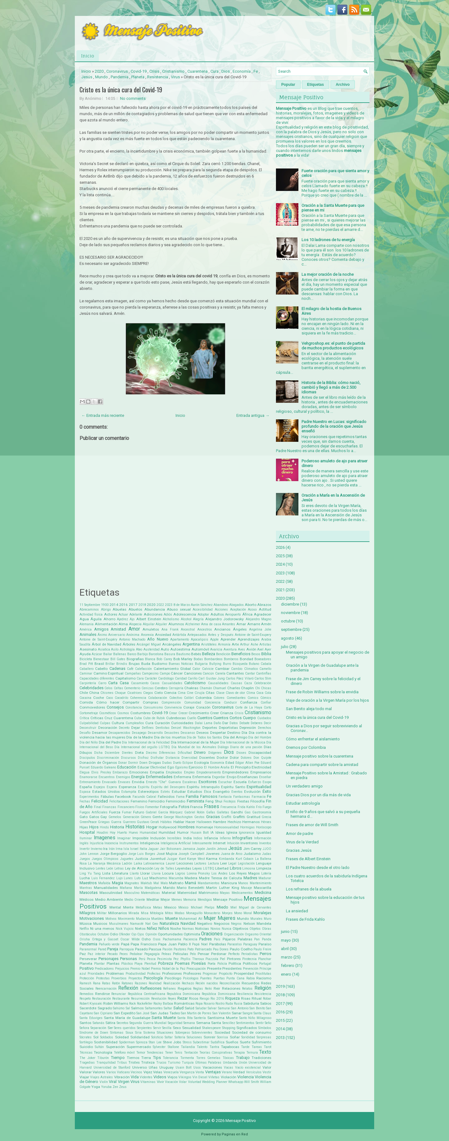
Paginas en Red (235, 1134)
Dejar (135, 727)
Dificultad (185, 753)
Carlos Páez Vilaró (239, 678)
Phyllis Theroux (192, 959)
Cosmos (123, 713)
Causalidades (218, 683)
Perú (142, 959)
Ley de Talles (164, 868)
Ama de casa (211, 624)
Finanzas (109, 807)
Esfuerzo (254, 782)
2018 (142, 605)
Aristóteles (209, 644)
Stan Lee (155, 1042)
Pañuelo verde (109, 944)
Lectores (200, 863)
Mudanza (143, 919)
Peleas (166, 954)
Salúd (189, 1008)
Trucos (161, 1063)
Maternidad (187, 892)
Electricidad (261, 767)
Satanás (98, 1023)
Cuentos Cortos (227, 717)
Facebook (123, 796)
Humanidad (148, 833)
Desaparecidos (119, 733)
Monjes (227, 913)
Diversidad (189, 758)
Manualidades (106, 887)
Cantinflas (263, 673)
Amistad (118, 629)
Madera (191, 878)
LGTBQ (208, 868)
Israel (134, 849)
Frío (259, 807)
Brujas (134, 663)
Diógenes (215, 753)
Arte (235, 644)
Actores (110, 614)
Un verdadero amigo (304, 786)
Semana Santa (208, 1023)
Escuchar (225, 782)
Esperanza (127, 787)
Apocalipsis (199, 639)
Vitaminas (148, 1082)
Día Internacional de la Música (242, 742)
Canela (220, 673)
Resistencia (157, 77)
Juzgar (172, 859)
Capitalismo (125, 678)
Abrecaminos (89, 609)
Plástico (127, 964)
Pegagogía (152, 954)
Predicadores (104, 969)
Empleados (174, 772)
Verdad (239, 1072)
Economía (242, 71)
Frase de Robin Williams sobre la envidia (322, 692)
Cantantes (235, 673)
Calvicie (208, 669)
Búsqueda (240, 664)
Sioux (129, 1033)
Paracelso (234, 944)
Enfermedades (159, 776)
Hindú (104, 827)
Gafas (210, 812)
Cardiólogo (166, 678)
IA (212, 833)
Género (146, 817)
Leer (223, 863)
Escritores (208, 781)
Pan (257, 939)
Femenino (139, 801)
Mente (128, 907)
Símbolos (264, 1028)
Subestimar (201, 1042)
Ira (105, 848)
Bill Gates (117, 659)
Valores (99, 1072)
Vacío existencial (248, 1067)
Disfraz (143, 758)
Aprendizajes (248, 639)
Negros (236, 924)
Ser (110, 1028)
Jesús (86, 77)
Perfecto (233, 954)
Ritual (257, 998)
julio (284, 646)
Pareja (112, 949)
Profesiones (172, 973)
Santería (200, 1018)
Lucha (85, 878)
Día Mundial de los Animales (193, 747)
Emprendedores (235, 772)
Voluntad (194, 1082)
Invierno (96, 849)
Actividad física (91, 614)
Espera (112, 787)
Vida (135, 1077)
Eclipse (187, 763)
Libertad (222, 868)
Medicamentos (242, 893)
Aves (241, 649)
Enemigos (123, 777)
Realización (171, 983)
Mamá (190, 882)
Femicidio (156, 801)
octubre (288, 621)
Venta (200, 1072)
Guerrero (129, 822)
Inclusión (158, 838)
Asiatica (104, 649)
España (86, 787)
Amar (241, 624)
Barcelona (156, 654)
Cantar (250, 673)
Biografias (135, 659)
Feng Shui (213, 801)
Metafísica (143, 907)
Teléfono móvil (124, 1053)
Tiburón (103, 1058)
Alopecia (135, 624)
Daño (217, 723)
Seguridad (175, 1023)
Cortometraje (89, 713)
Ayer (268, 649)
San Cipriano (103, 1013)
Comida (86, 702)
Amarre (253, 624)
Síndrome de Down (94, 1033)
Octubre (103, 934)
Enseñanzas (247, 777)
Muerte (171, 918)
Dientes (127, 753)
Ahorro (109, 619)
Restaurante (121, 999)
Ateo (139, 649)
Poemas (182, 963)
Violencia (245, 1077)
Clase (220, 693)
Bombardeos (213, 659)
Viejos (172, 1077)
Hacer (190, 822)
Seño (268, 1023)
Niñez (152, 928)
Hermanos (251, 822)
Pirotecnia (249, 959)
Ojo (133, 934)
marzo (286, 957)
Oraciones (212, 934)
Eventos (237, 792)
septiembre (291, 629)
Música (86, 923)
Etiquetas (315, 84)
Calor (196, 669)
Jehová (222, 849)
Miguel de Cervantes (255, 907)
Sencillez (228, 1023)
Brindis (121, 664)
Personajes (108, 958)
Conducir (230, 702)
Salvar (212, 1008)
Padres (205, 939)
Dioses (241, 753)
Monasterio (212, 913)
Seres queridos (125, 1028)
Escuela (240, 782)
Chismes (106, 693)
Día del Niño (89, 742)
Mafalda (104, 883)
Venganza (187, 1072)
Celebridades (92, 687)
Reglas (198, 989)
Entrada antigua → (252, 415)
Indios (197, 838)
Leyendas (183, 868)
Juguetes (126, 859)
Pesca (151, 959)
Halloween (204, 822)
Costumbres (140, 713)
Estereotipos (148, 791)
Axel (260, 649)
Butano (254, 664)
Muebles (157, 919)
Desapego (139, 733)
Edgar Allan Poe (247, 763)
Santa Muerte (164, 1017)
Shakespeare (211, 1028)
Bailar (107, 654)
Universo (139, 1067)
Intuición (233, 843)
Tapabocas (230, 1047)
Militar (102, 913)
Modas (180, 913)
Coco (109, 698)
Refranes (169, 989)
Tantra (214, 1047)
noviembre (290, 612)
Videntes (146, 1077)
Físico (139, 807)
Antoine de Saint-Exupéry (98, 639)
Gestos (199, 817)
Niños (163, 928)
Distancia (173, 758)
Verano (227, 1072)
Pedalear (136, 954)
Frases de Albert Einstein (308, 858)
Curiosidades (182, 723)
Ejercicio (196, 767)
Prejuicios (122, 969)
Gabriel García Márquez (164, 812)
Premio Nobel (140, 969)
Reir (217, 988)
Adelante (135, 614)
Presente (214, 968)
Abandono (221, 605)
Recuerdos (250, 983)
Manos (243, 883)
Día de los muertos (170, 737)
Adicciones (153, 614)
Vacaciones (212, 1067)
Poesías (198, 963)
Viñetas (214, 1077)
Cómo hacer (107, 702)
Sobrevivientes (202, 1033)
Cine (190, 693)
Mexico (170, 907)
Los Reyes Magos (244, 873)
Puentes (206, 978)
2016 (123, 604)
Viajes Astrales (101, 1077)
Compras (150, 702)
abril (285, 948)
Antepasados (197, 635)
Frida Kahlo (246, 807)
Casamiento (139, 683)
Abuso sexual (179, 609)
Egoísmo (181, 767)
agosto (287, 638)
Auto (165, 649)
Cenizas (148, 688)
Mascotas (89, 892)
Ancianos (222, 629)
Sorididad (248, 1037)
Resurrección (140, 999)
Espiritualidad (259, 786)
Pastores (180, 949)
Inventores (249, 843)
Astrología (127, 649)
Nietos (140, 928)
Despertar (218, 732)
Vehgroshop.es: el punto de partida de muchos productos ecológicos (333, 345)
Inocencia (111, 843)
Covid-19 (139, 71)
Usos (197, 1067)
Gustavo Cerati (148, 822)
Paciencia (190, 939)
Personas (128, 958)
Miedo (222, 907)
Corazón (203, 707)
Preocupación (196, 969)
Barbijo (142, 654)
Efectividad (158, 767)
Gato (84, 817)
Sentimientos (245, 1023)
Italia (143, 849)
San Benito (257, 1008)
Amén (266, 624)
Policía (222, 964)
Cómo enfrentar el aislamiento (313, 739)
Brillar (110, 664)
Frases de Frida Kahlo (305, 919)
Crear (173, 713)
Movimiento (126, 919)
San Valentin (221, 1013)
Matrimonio (208, 892)
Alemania (87, 624)
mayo (286, 940)
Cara (140, 678)
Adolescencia (184, 614)
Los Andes (219, 873)
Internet (219, 843)
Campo (165, 673)
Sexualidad (191, 1028)
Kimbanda (226, 859)
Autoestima (180, 649)
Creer (214, 713)
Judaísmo (252, 853)
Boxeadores (262, 659)
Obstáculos (88, 934)
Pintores (234, 959)
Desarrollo (155, 733)
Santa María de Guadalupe (127, 1018)
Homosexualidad (226, 827)
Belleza (208, 653)
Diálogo (223, 747)
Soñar (235, 1037)
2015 (280, 1020)
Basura (169, 654)
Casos (155, 683)
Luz (145, 878)
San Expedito (124, 1013)
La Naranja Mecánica (104, 863)
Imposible (140, 838)
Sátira (110, 1023)
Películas (180, 954)
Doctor (222, 757)
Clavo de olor (235, 693)
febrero (287, 965)
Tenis (178, 1053)
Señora (84, 1028)
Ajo (132, 619)
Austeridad (151, 649)
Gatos (94, 817)
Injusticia (97, 843)
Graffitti (239, 817)
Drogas (155, 762)
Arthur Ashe (249, 644)
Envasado (109, 782)
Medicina (263, 892)
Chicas (266, 688)
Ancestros (204, 629)
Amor (134, 629)
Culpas (105, 723)
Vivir (160, 1082)
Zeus (123, 1087)
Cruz (108, 718)
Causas (236, 683)
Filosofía (257, 801)
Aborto (250, 604)
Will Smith (251, 1082)
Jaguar (153, 849)
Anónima (132, 635)
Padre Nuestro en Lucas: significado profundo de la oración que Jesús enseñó (334, 426)
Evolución (252, 791)
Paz (83, 954)
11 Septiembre (90, 605)
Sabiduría (251, 1003)
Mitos (169, 913)
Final (97, 807)
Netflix (84, 929)
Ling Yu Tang (90, 873)
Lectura (213, 863)
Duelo (177, 763)
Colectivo (175, 698)
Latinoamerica (153, 863)
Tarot (267, 1047)
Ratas (106, 983)
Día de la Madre (139, 737)
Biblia (266, 653)
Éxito (267, 791)
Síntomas (116, 1033)
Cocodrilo (121, 698)
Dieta (139, 752)
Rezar (182, 998)
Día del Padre (110, 742)
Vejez (147, 1072)
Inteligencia (149, 843)
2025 (280, 555)
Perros (265, 953)
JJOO (267, 849)
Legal (232, 863)
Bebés (196, 654)
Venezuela (171, 1072)
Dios (225, 71)
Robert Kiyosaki (91, 1004)
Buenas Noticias (181, 664)
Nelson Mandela (257, 923)
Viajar (84, 1077)
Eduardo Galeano (103, 767)
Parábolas (217, 944)
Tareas (257, 1047)
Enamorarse (88, 777)
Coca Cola (263, 693)
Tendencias (155, 1053)
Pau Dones (221, 949)
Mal (156, 883)
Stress (187, 1042)
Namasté (136, 924)
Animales (88, 634)
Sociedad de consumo (251, 1032)
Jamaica (188, 849)
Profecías (154, 974)
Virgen (123, 1081)
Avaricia (216, 649)
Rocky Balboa (163, 1004)
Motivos (111, 919)
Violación (228, 1077)
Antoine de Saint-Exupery (253, 635)
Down (143, 763)
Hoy (112, 833)
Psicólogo (173, 978)
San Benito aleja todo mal (309, 708)
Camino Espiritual (109, 673)
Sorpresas (264, 1037)
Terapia (239, 1053)
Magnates (131, 883)
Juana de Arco (232, 854)
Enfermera (182, 777)
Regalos (184, 988)
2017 (133, 604)
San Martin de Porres (196, 1013)
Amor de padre (299, 833)
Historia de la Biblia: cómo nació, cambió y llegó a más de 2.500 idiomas (331, 387)
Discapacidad (260, 752)
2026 (280, 547)
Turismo (174, 1063)
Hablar (178, 822)
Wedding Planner (214, 1082)
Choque (120, 693)
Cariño (192, 678)
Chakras (191, 688)
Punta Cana (235, 978)
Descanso (188, 733)
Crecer (183, 713)
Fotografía (168, 807)
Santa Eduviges (91, 1018)
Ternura (252, 1053)
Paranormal (88, 949)
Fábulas (107, 796)
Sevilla (166, 1028)
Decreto (124, 728)
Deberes (257, 723)
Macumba (176, 878)
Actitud (265, 609)
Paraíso (264, 944)
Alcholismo (171, 619)
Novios (215, 929)
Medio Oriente (134, 900)
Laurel (170, 863)
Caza (248, 683)
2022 (160, 605)
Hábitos (166, 822)
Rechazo (188, 983)
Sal (128, 1008)
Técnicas (86, 1053)
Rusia (238, 1004)
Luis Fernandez (103, 878)
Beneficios (240, 653)
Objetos (255, 929)
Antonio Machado (132, 639)
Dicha (98, 753)
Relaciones (231, 988)
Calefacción (143, 669)
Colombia (204, 697)
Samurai (224, 1008)
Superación (115, 1047)
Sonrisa (222, 1037)
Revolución (159, 999)
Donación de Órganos (98, 762)
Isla (126, 849)
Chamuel (219, 688)
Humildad (167, 832)
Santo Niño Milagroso (255, 1018)
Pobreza (165, 963)
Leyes (197, 868)
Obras (266, 929)
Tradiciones (261, 1058)
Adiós (168, 614)
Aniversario (116, 635)
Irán (112, 849)
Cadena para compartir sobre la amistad (322, 764)
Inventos (265, 843)
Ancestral (188, 629)
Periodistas (249, 954)
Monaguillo (194, 913)
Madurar (264, 878)
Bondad (246, 659)
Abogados (236, 605)
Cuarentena (197, 71)
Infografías (242, 838)
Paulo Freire (262, 949)
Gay (103, 817)
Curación (162, 723)
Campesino (150, 673)
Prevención (250, 969)
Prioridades (96, 974)
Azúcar (97, 654)
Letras (119, 868)
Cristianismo (173, 71)
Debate (244, 723)
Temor (140, 1053)
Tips (157, 1057)
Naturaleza (169, 923)
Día (244, 732)
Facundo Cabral (145, 797)
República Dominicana (218, 994)
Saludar (201, 1008)
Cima (182, 693)
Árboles (129, 644)
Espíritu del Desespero (168, 787)
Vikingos (184, 1077)
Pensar (203, 954)
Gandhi (237, 812)
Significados (246, 1028)
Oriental (265, 934)
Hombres (186, 827)
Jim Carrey (252, 848)
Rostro (219, 1004)
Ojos (140, 934)
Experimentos (89, 797)
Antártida (179, 635)
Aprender (228, 639)
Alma (123, 624)
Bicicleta (86, 659)
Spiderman (127, 1042)
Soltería (180, 1037)
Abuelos (135, 609)
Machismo (158, 878)
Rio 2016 (217, 999)
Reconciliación (230, 983)
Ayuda (85, 654)
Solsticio (157, 1037)
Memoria (189, 900)
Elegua (84, 772)
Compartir (131, 702)
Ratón (116, 983)
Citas (210, 692)
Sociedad (222, 1032)
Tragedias (87, 1063)
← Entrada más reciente (102, 415)
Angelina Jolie (260, 629)
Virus (175, 77)
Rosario (209, 1004)
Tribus (122, 1063)
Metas (157, 907)
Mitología (156, 913)
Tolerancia (170, 1058)
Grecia (266, 817)
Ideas (219, 832)
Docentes (207, 757)
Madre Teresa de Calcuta (220, 878)
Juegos (85, 859)
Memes (176, 900)
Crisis (154, 71)
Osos (157, 939)
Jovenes (212, 853)
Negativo (204, 923)
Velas (157, 1072)
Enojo (231, 777)
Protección (87, 978)
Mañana (126, 888)
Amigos (101, 629)
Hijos (94, 827)
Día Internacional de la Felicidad (146, 742)
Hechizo (234, 822)
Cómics (265, 698)
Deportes (209, 727)
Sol (96, 1037)
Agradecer (262, 614)
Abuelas (119, 609)
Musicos (100, 923)
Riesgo (204, 999)
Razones (141, 983)
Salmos (137, 1008)
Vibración (122, 1077)
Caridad (181, 678)
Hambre (219, 822)
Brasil (99, 663)
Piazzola (211, 959)
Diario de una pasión (246, 747)
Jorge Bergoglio (113, 853)
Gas (247, 812)
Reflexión (128, 988)
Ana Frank (170, 629)
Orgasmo (251, 934)
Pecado (112, 954)
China (94, 692)
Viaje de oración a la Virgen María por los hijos (327, 700)
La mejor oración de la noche (328, 274)
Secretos (122, 1023)
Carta (113, 682)
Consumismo (153, 707)
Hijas (84, 827)
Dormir (133, 763)
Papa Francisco (144, 944)
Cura (214, 71)
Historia (117, 827)
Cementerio (132, 688)
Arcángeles (171, 644)
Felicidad (99, 801)
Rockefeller (144, 1004)
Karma (211, 858)
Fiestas (243, 801)
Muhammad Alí (190, 919)
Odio (114, 934)
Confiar (266, 702)
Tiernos (133, 1058)
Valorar (86, 1072)
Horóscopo (263, 827)
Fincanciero (126, 807)
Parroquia (126, 949)
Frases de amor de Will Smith (312, 824)
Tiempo (118, 1057)
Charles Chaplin (240, 688)
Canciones (193, 673)
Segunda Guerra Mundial (148, 1023)
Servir (157, 1028)
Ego (170, 767)
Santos (85, 1023)
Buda (145, 663)
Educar (143, 767)
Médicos (87, 899)
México (183, 907)
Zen (115, 1087)
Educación (126, 767)
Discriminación (108, 758)
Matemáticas (150, 893)
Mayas (225, 893)
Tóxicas (228, 1058)
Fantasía (225, 797)
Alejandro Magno (258, 619)
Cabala (266, 664)
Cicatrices (134, 693)
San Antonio (240, 1008)
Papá (125, 944)
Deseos (202, 732)
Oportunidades (170, 934)
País (217, 939)
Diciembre (112, 753)
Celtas (118, 688)
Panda (266, 939)
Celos (108, 688)
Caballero (87, 669)
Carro (102, 683)
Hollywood (167, 827)
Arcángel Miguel (149, 644)
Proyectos (135, 978)
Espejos (99, 787)
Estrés (165, 792)
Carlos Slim (262, 678)
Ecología (201, 762)
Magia (117, 882)
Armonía (224, 644)
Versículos (254, 1072)
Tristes (134, 1062)
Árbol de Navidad (106, 644)
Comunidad (192, 702)
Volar (183, 1082)
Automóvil (200, 649)
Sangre (248, 1013)
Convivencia (173, 707)
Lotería (266, 873)
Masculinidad (110, 892)
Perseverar (88, 959)
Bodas (198, 659)
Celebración (262, 683)
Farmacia (259, 797)
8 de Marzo (181, 605)
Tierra (146, 1058)
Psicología (153, 978)
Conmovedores (92, 707)
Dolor (234, 757)
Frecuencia (228, 807)
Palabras (245, 939)
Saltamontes (154, 1008)
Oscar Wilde (130, 939)
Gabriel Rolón (194, 812)
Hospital (87, 832)
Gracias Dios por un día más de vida (318, 794)
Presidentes (232, 968)
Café (130, 669)
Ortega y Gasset (105, 939)
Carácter (151, 678)
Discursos (128, 758)
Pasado (141, 949)
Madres (250, 877)
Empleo (189, 772)
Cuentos (204, 717)
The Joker (87, 1058)
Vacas (228, 1067)
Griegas (104, 822)
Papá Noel (200, 944)
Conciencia (212, 702)
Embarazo (120, 772)
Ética (207, 792)
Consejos (115, 707)
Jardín (211, 849)
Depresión (247, 727)
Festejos (230, 801)
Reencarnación (106, 989)
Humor (183, 832)
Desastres (171, 733)
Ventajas (213, 1072)
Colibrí (189, 698)
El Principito (241, 767)
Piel (222, 959)
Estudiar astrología (303, 803)
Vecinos (136, 1072)
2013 (280, 1037)
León (109, 868)
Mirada (133, 913)
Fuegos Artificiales (94, 812)
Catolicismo (195, 682)
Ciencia (170, 692)
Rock (132, 1004)
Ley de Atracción (139, 868)
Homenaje (204, 827)
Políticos (250, 963)
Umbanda (230, 1063)
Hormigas (247, 827)
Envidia (138, 782)
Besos (255, 654)
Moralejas (262, 912)
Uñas (153, 1067)
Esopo (267, 782)
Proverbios (119, 978)
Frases (211, 806)
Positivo (87, 968)
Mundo (101, 77)
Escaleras (189, 782)
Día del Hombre (259, 737)
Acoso (252, 609)
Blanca (150, 659)
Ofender (124, 934)
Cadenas (117, 668)
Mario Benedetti (190, 887)
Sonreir (209, 1037)
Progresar (210, 974)
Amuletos (150, 629)
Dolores (246, 758)
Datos (233, 723)
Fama (180, 797)
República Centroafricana (146, 994)
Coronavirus (117, 71)
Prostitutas (263, 974)
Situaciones (165, 1033)
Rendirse (102, 994)
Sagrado (105, 1008)
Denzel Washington (185, 728)
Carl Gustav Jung (211, 678)
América (86, 629)
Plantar (99, 964)
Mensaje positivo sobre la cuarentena (319, 756)
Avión (251, 649)
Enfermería (201, 777)
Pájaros (229, 939)
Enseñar (265, 777)
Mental (115, 907)
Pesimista (164, 959)
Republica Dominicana (183, 994)
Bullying (215, 664)
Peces (123, 954)
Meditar (153, 899)
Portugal (265, 964)
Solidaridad (140, 1037)
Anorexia (147, 635)
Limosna (248, 868)
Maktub (146, 883)
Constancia (133, 707)
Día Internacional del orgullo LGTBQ (142, 747)
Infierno (225, 838)
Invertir (85, 849)
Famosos (208, 796)
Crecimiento (199, 713)
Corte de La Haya (248, 707)
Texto (265, 1052)
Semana (189, 1023)
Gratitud (253, 817)
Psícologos (191, 978)
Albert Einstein (148, 619)
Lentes (100, 868)
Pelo (193, 954)
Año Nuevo (157, 639)
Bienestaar (101, 659)
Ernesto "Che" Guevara (163, 782)
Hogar (151, 827)
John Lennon (89, 854)
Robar (267, 999)
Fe (255, 71)
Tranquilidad (106, 1063)
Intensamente (202, 843)
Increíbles (174, 838)
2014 (113, 604)
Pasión (167, 949)
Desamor (99, 732)
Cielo (158, 692)
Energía (138, 776)
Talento (202, 1047)
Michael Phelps (203, 907)
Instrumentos (129, 843)
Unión (243, 1063)
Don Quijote (262, 758)
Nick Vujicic (125, 929)
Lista (106, 873)
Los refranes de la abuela (308, 889)
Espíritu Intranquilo (203, 787)
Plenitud (150, 964)
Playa (138, 964)
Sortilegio (86, 1042)
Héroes (266, 822)
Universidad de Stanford (112, 1067)
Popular (288, 84)
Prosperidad (244, 973)
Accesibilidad (203, 609)
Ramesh (85, 983)
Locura (168, 873)
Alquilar (149, 624)
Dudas (167, 763)
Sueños (232, 1042)
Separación (98, 1028)
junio (285, 931)
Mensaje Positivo (227, 899)
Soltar (169, 1037)
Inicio (87, 55)
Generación (131, 817)
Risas (245, 998)
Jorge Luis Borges (142, 854)
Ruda (229, 1004)
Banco (131, 654)
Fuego (267, 807)
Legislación (246, 863)
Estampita (128, 792)
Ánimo (102, 635)
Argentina (191, 644)
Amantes (228, 624)
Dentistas (163, 728)
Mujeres (226, 918)
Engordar (218, 777)
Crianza (226, 713)
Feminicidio (175, 801)
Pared (102, 949)
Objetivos (240, 928)
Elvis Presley (101, 772)
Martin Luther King (222, 887)
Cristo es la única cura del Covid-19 (121, 89)
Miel (233, 907)
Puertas (219, 978)
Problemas (115, 973)
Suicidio (86, 1047)
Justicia (141, 858)
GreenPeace (88, 822)
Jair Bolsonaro (170, 849)
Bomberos (231, 659)
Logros (180, 873)
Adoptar (203, 614)
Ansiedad (163, 634)
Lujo (119, 878)
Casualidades (172, 683)
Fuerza (114, 812)
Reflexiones (151, 988)
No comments (133, 98)
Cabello (101, 668)
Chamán (206, 688)
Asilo (114, 649)
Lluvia (156, 873)
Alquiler (161, 624)
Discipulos (87, 758)
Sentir (260, 1023)
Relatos (247, 989)
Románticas (184, 1003)
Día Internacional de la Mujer (195, 742)
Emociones (138, 772)
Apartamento (179, 639)
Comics (253, 698)
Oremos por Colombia (306, 747)
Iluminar (86, 838)
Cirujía (200, 693)
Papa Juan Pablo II (174, 944)
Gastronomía (261, 812)
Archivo (343, 84)
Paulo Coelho (241, 949)
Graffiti (226, 817)
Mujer (210, 918)
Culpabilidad (89, 723)
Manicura (229, 883)
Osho (146, 939)
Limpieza (263, 868)
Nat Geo (151, 924)
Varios (111, 1072)
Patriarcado (203, 949)
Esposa (85, 792)
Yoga (95, 1087)
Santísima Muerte (222, 1018)
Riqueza (232, 998)
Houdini (102, 833)
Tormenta (187, 1058)
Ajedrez (122, 619)
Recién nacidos (207, 983)
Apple (214, 639)
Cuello (191, 718)
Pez (176, 959)
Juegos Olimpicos (105, 859)
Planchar (264, 959)
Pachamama (172, 939)
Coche (98, 697)
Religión (262, 988)
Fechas (85, 801)
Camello (265, 669)
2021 (280, 590)
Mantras (86, 888)
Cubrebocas (176, 718)
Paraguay (250, 944)
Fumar (127, 812)
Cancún (208, 673)
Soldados (106, 1037)
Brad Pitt (86, 664)
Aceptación (238, 609)
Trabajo (243, 1057)
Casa (124, 682)
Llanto (134, 873)
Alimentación (106, 624)
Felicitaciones (119, 801)
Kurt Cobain (245, 859)
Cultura (118, 723)
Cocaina (85, 698)
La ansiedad (297, 911)
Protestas (103, 978)
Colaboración (157, 698)
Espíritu (143, 787)
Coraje (188, 707)
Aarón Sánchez (202, 605)
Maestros (88, 882)
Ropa (199, 1004)
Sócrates (86, 1037)
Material (169, 892)
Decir (267, 723)
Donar (122, 763)
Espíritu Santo (233, 787)
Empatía (157, 772)
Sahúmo (118, 1008)
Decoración (107, 727)
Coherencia (138, 698)
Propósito (225, 974)
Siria (138, 1033)
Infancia (211, 838)
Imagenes (104, 838)
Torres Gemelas (208, 1058)
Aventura (230, 649)
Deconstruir (88, 728)
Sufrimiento (261, 1042)
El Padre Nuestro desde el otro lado (318, 867)
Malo (164, 883)
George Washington (178, 817)
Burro (227, 664)
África (247, 614)
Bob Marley (182, 659)
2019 (280, 986)
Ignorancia (246, 833)
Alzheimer (192, 624)
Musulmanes (118, 924)
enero (286, 974)
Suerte (245, 1042)
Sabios (265, 1003)
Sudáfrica (217, 1042)
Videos (159, 1077)
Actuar (123, 614)
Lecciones (184, 863)
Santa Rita (185, 1018)
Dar (225, 723)
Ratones (127, 983)
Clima (250, 693)
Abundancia (154, 609)
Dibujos (86, 752)
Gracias (213, 816)
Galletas (223, 812)
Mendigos (205, 900)
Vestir (267, 1072)
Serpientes (144, 1028)
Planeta (137, 77)
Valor (267, 1067)
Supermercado (139, 1047)
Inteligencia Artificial (176, 843)
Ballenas (119, 654)
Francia (196, 807)
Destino (233, 732)
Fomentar (152, 807)
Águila (96, 619)
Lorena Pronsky (198, 873)
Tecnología (103, 1052)
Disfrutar (157, 758)
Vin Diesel (199, 1077)
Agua (84, 619)
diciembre (290, 604)
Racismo (263, 978)
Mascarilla (262, 887)
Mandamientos (209, 883)
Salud (178, 1008)
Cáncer (177, 673)
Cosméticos (107, 713)
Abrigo (106, 609)
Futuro (138, 812)
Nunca (226, 929)
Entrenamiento (90, 782)
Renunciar (118, 994)
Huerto (122, 833)
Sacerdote (88, 1008)
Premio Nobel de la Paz (168, 969)
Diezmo (151, 753)
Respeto (85, 999)
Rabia (250, 978)
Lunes (128, 878)
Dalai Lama (203, 723)
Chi (257, 688)
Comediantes (236, 698)
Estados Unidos (106, 791)
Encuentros (107, 777)
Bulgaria (201, 664)
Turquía (188, 1063)
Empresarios (260, 772)
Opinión (151, 934)
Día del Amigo (235, 737)
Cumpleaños (135, 723)
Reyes (172, 999)
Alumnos (176, 624)
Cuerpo (249, 717)
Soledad (122, 1037)
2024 (280, 564)
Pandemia (119, 77)
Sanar (237, 1013)
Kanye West (196, 859)
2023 (168, 605)
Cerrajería (176, 688)
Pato (190, 949)
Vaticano (123, 1072)
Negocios (221, 923)
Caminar (86, 673)
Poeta (211, 964)
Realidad (155, 983)
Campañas (133, 673)
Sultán (99, 1047)
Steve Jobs (172, 1042)
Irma (119, 849)
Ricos (193, 998)
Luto (137, 878)
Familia (192, 796)
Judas (266, 854)
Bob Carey (164, 659)
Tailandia (188, 1047)
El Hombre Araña (216, 767)
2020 (99, 71)
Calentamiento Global (172, 668)
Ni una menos (102, 928)
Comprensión (171, 702)
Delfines (148, 728)
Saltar (168, 1008)
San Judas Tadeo (165, 1013)
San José (142, 1013)
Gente (157, 817)
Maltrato (176, 883)
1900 (105, 605)
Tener (169, 1053)
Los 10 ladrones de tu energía (328, 239)
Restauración (101, 999)
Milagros (87, 912)
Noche (175, 928)
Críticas (96, 718)
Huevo (133, 833)
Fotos (184, 806)
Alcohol (186, 619)
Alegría (198, 619)
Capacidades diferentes (97, 678)
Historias (135, 827)
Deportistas (228, 727)
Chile (84, 692)
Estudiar (179, 791)
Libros (235, 868)
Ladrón (127, 863)
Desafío (85, 733)
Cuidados (264, 718)
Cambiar (222, 668)
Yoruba (106, 1087)
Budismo (159, 663)
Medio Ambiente (109, 899)
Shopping (228, 1028)
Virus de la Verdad (302, 842)
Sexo (177, 1028)
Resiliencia (245, 994)
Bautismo (183, 654)
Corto (267, 707)
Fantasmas (241, 797)
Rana (96, 983)
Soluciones (194, 1037)
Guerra (116, 822)
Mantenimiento (260, 883)
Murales (256, 919)
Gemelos (115, 817)
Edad (229, 762)
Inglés (84, 843)
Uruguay (166, 1067)
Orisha (85, 939)
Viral (113, 1081)
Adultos (217, 614)
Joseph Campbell (191, 854)
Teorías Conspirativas (215, 1053)
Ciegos (148, 693)
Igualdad (263, 832)
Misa (144, 913)
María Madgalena (147, 888)
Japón (200, 849)
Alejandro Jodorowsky (224, 619)
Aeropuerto (233, 614)
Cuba (138, 718)
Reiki (208, 989)
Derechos (264, 728)
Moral (248, 913)
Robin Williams (115, 1003)
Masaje (246, 888)
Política (235, 963)
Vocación (171, 1082)
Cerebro (161, 688)
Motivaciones (92, 918)
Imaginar (124, 838)
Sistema (149, 1033)
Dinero (200, 752)
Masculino (131, 893)
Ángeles (240, 629)
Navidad (188, 923)
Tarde (245, 1047)
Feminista (195, 801)
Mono (238, 913)
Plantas (113, 963)
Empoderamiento (208, 772)
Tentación (191, 1053)
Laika (138, 863)
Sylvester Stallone (166, 1047)
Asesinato (88, 649)
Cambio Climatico (244, 669)
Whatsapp (235, 1082)
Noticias (202, 928)
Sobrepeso (182, 1033)
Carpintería (88, 683)
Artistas (265, 644)
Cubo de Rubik (154, 718)
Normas (188, 929)
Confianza (248, 702)
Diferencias (167, 753)
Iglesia (231, 832)
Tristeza (148, 1062)
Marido (169, 887)
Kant (182, 859)
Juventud (158, 858)
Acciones (221, 609)
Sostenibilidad (106, 1042)
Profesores (192, 973)
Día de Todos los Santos (204, 737)
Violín (103, 1082)
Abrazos (264, 604)
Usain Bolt (184, 1067)
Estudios (194, 791)
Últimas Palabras (208, 1063)
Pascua (155, 949)
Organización (234, 934)
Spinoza (141, 1042)
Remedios (87, 994)
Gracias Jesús (298, 850)
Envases (124, 782)
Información (262, 838)
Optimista (192, 934)
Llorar (145, 873)
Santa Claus (262, 1013)
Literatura (120, 873)
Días (267, 747)
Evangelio (221, 791)
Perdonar (218, 954)
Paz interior (96, 954)
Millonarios (117, 913)
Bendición (223, 654)
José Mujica (167, 853)
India (187, 838)
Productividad (136, 974)
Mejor (165, 899)
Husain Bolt (200, 833)
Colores (219, 698)
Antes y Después (220, 635)
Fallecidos (166, 796)
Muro (267, 919)
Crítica (84, 718)
